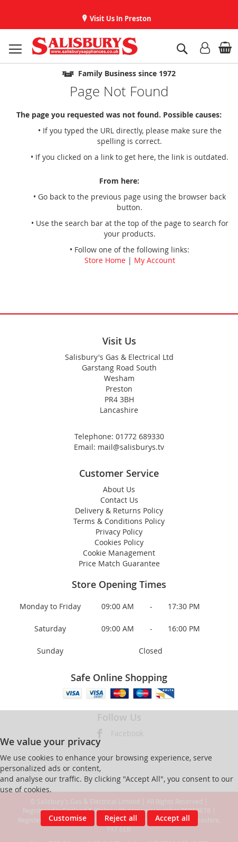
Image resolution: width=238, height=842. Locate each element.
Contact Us (119, 500)
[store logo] (84, 46)
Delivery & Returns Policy (119, 510)
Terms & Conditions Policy (119, 521)
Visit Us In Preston (119, 18)
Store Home (105, 260)
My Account (154, 260)
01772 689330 (140, 436)
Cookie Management (119, 553)
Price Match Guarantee (119, 563)
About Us (119, 489)
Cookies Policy (119, 542)
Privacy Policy (119, 532)
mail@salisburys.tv (131, 447)
